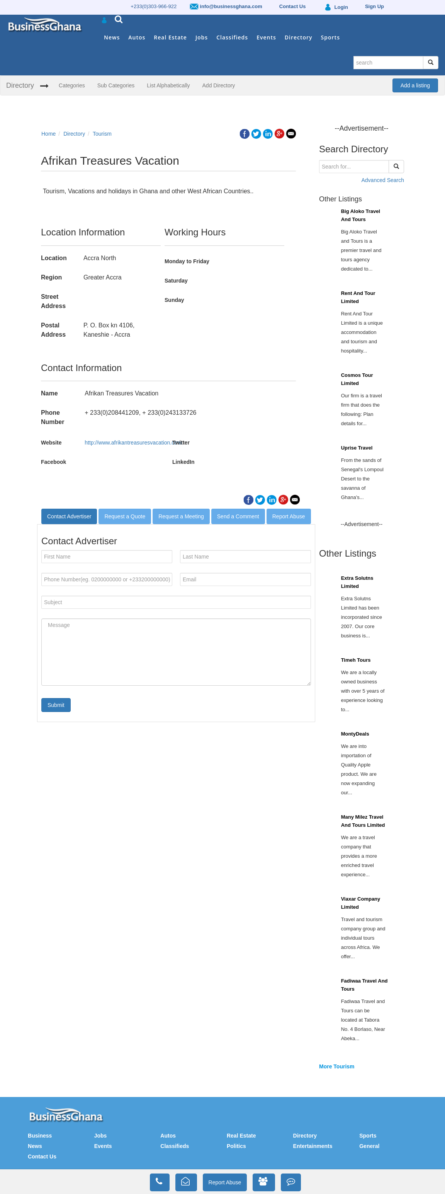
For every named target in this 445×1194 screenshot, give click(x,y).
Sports (330, 37)
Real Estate (170, 37)
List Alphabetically (168, 85)
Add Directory (218, 85)
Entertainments (313, 1146)
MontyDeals (355, 734)
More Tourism (337, 1066)
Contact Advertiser (69, 516)
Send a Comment (238, 516)
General (369, 1146)
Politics (236, 1146)
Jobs (201, 37)
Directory (299, 37)
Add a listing (415, 85)
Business (40, 1136)
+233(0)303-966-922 (154, 6)
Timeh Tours (356, 660)
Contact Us (42, 1156)
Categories (72, 85)
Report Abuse (288, 516)
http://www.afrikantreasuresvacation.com (133, 442)
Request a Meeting (181, 516)
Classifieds (232, 37)
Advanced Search (382, 180)
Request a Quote (124, 516)
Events (266, 37)
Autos (136, 37)
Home (48, 134)
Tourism (102, 134)
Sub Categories (116, 85)
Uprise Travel (357, 448)
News (112, 37)
